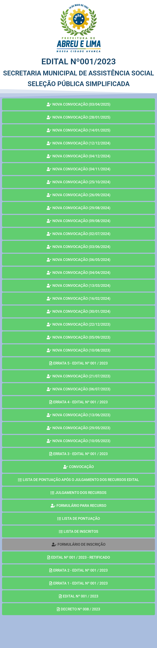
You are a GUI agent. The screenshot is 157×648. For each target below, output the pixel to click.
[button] (78, 544)
